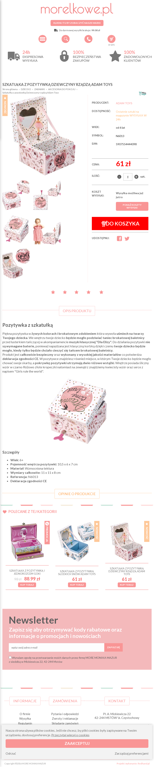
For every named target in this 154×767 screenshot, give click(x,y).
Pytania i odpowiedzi (65, 713)
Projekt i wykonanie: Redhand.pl (133, 763)
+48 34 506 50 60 (88, 39)
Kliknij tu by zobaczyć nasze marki (77, 22)
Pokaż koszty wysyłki (132, 206)
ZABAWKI (39, 89)
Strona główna (10, 89)
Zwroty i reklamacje (65, 718)
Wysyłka (25, 718)
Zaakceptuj (77, 743)
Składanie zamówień (65, 722)
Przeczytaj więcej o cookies (70, 735)
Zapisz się (113, 646)
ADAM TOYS (124, 103)
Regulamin (25, 722)
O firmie (25, 713)
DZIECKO (26, 89)
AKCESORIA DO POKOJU (61, 89)
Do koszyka (120, 223)
